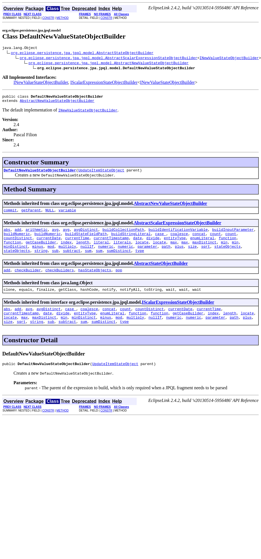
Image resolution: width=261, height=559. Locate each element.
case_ (160, 239)
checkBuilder (28, 280)
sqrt (205, 254)
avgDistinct (86, 234)
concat (199, 239)
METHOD (63, 17)
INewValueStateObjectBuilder (229, 58)
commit (10, 214)
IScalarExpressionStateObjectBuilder (104, 83)
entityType (175, 244)
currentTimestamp (111, 244)
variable (67, 214)
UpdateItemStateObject (101, 173)
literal (101, 249)
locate (141, 249)
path (166, 254)
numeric (106, 254)
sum (88, 259)
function (227, 244)
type (139, 259)
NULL (49, 214)
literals (122, 249)
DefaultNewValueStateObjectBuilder (40, 173)
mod (51, 254)
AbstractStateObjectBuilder (161, 272)
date (137, 244)
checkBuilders (59, 280)
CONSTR (48, 17)
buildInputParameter (233, 234)
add (18, 234)
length (82, 249)
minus (37, 254)
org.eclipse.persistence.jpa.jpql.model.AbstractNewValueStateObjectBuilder (108, 63)
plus (179, 254)
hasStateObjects (94, 280)
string (41, 259)
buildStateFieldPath (86, 239)
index (66, 249)
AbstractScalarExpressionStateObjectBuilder (177, 227)
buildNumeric (17, 239)
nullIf (87, 254)
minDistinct (16, 254)
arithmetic (37, 234)
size (192, 254)
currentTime (77, 244)
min (224, 249)
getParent (31, 214)
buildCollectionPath (123, 234)
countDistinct (18, 244)
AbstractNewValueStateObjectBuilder (57, 103)
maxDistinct (204, 249)
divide (152, 244)
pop (119, 280)
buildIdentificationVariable (178, 234)
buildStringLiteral (130, 239)
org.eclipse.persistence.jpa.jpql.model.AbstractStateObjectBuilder (82, 53)
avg (55, 234)
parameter (147, 254)
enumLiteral (202, 244)
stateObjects (227, 254)
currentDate (49, 244)
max (173, 249)
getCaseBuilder (41, 249)
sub (55, 259)
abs (7, 234)
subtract (71, 259)
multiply (67, 254)
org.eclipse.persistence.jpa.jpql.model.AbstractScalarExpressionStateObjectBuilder (108, 58)
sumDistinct (119, 259)
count (215, 239)
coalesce (179, 239)
